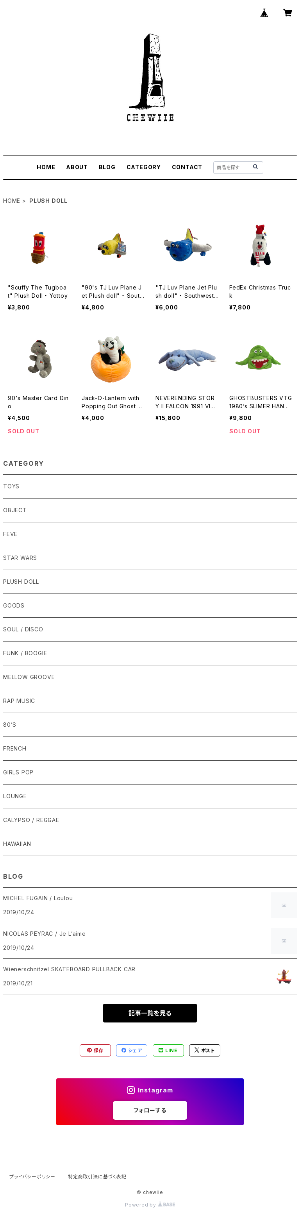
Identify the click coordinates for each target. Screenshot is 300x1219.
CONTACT (187, 167)
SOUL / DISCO (23, 629)
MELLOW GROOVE (29, 677)
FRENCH (15, 748)
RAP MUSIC (19, 700)
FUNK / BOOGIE (25, 653)
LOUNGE (15, 796)
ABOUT (77, 167)
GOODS (14, 605)
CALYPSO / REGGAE (31, 820)
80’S (9, 724)
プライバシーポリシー (32, 1177)
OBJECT (15, 510)
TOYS (11, 486)
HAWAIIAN (17, 843)
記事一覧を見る (150, 1013)
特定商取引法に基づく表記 (97, 1177)
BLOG (107, 167)
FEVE (10, 534)
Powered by (150, 1205)
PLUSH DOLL (21, 581)
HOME (46, 167)
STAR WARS (20, 557)
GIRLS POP (18, 772)
